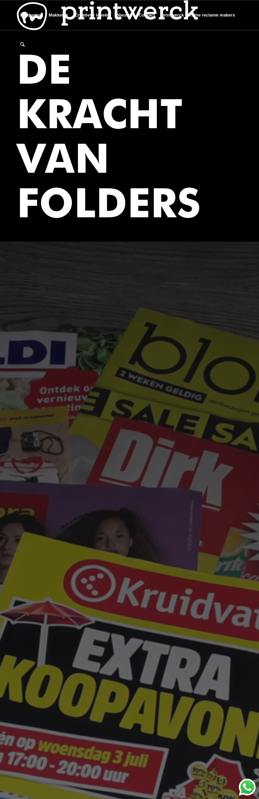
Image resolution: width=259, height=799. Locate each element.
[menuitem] (31, 15)
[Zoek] (22, 45)
